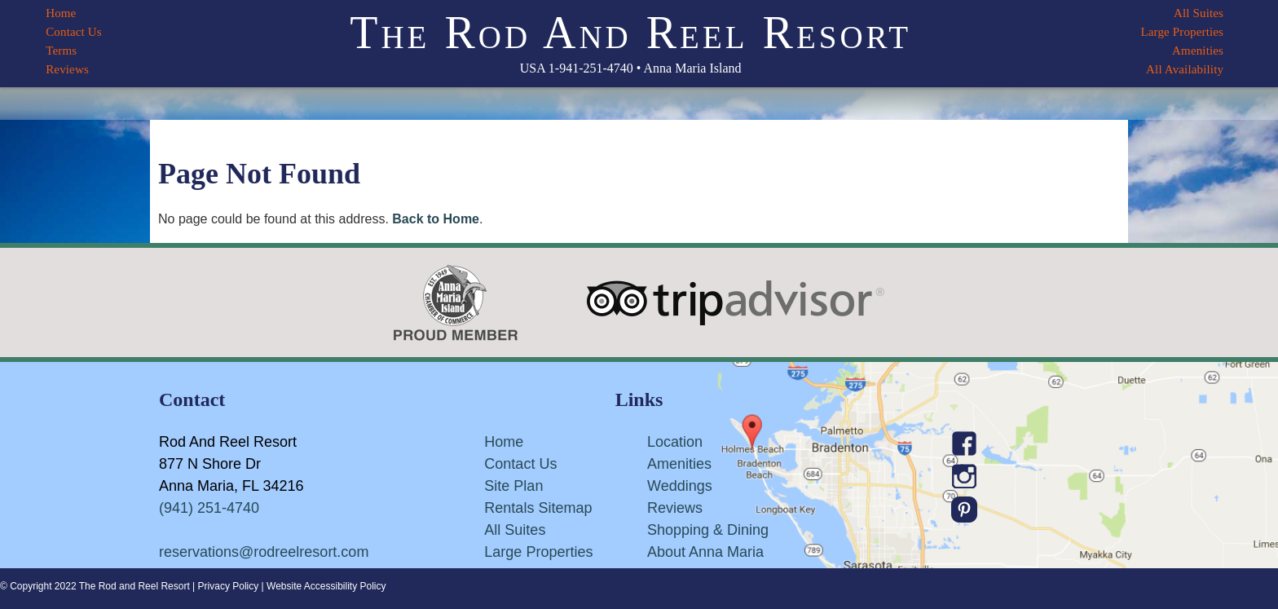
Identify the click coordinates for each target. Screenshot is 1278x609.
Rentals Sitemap (538, 508)
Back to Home (435, 219)
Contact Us (74, 31)
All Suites (1198, 13)
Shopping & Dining (708, 530)
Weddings (679, 486)
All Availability (1184, 69)
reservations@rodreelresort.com (263, 552)
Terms (61, 50)
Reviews (67, 69)
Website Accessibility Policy (326, 586)
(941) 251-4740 (209, 508)
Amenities (1197, 50)
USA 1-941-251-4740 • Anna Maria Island (631, 68)
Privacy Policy (228, 586)
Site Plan (513, 486)
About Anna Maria (705, 552)
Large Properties (1181, 31)
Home (61, 13)
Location (675, 442)
